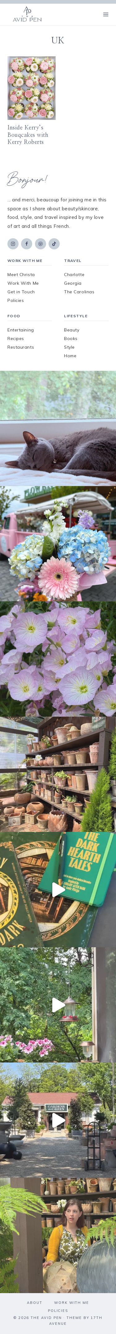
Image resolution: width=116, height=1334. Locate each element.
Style (69, 347)
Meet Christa (21, 274)
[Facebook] (26, 243)
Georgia (73, 283)
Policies (15, 300)
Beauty (71, 330)
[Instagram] (13, 243)
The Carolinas (79, 292)
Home (70, 355)
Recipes (15, 338)
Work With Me (23, 283)
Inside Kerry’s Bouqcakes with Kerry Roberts (28, 135)
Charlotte (74, 274)
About (34, 1302)
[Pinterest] (40, 243)
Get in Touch (21, 292)
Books (71, 338)
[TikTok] (54, 243)
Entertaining (20, 330)
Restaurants (20, 347)
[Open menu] (105, 14)
